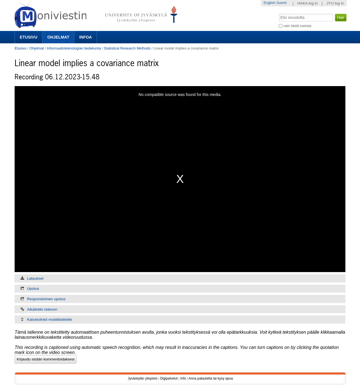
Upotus (33, 288)
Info (183, 378)
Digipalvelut (168, 378)
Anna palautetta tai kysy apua (210, 378)
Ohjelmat (58, 37)
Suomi (281, 3)
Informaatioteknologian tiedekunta (74, 48)
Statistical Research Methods (127, 48)
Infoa (85, 37)
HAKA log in (307, 3)
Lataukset (35, 278)
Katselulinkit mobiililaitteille (49, 319)
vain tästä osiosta (297, 26)
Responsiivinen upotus (46, 299)
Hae (278, 13)
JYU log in (335, 3)
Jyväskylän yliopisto (142, 378)
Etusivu (28, 37)
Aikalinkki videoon (42, 309)
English (269, 3)
